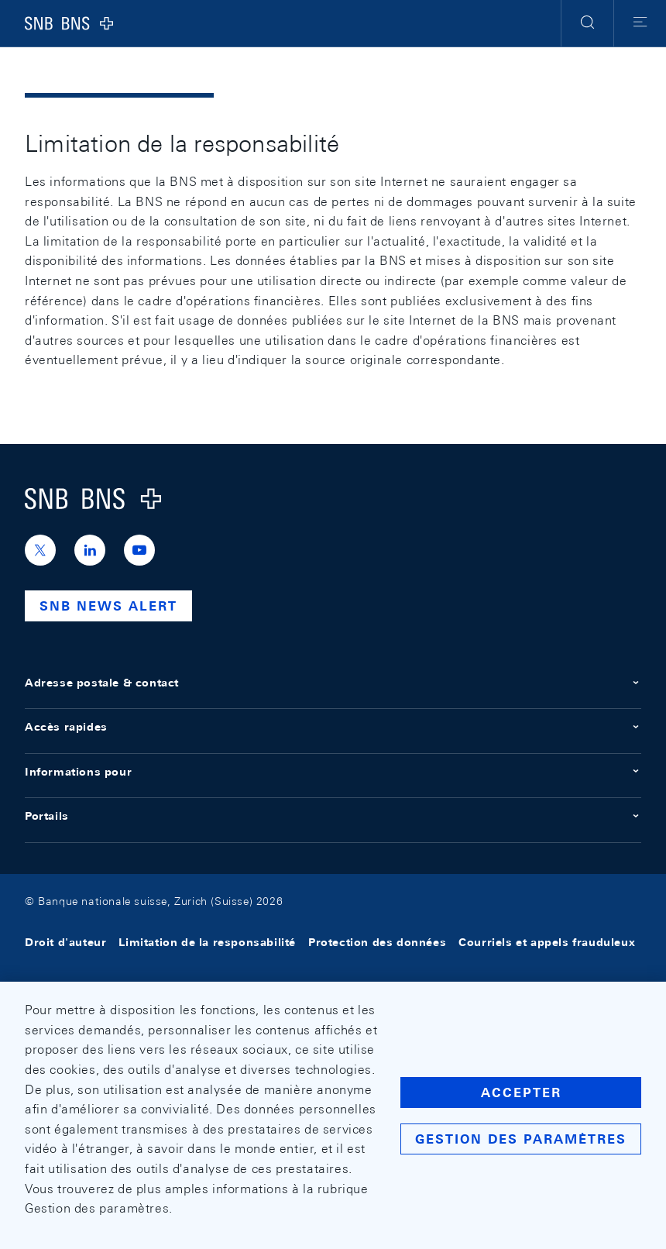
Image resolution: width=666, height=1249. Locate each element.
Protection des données (377, 942)
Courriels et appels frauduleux (546, 942)
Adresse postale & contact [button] (333, 682)
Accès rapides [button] (333, 726)
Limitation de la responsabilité (207, 942)
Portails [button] (333, 815)
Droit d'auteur (65, 942)
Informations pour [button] (333, 771)
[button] (587, 23)
